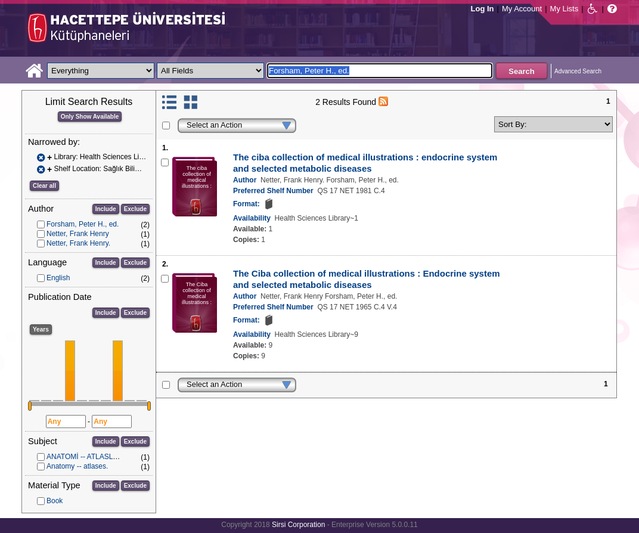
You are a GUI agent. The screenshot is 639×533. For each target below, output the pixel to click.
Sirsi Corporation (298, 524)
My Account (522, 8)
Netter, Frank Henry (77, 234)
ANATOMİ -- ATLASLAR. (85, 457)
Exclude (135, 209)
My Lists (564, 8)
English (58, 278)
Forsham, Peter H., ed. (82, 224)
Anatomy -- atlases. (77, 466)
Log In (482, 8)
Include (105, 209)
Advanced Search (577, 71)
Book (54, 501)
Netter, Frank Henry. (78, 243)
